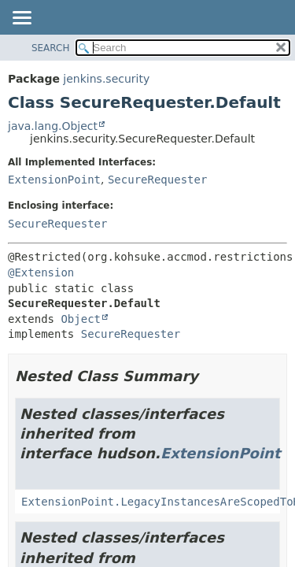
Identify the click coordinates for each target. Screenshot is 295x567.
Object (81, 319)
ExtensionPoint (54, 179)
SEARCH (50, 48)
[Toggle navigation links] (21, 19)
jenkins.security (106, 78)
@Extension (41, 272)
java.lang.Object (53, 126)
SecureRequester (157, 179)
